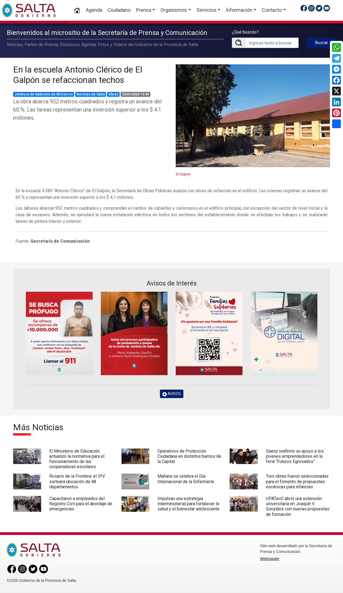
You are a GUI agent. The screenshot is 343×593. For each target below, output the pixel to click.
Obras (113, 94)
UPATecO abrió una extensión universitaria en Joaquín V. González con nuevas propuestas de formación (297, 506)
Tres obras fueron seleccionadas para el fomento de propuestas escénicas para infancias (297, 481)
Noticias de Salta (91, 94)
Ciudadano (119, 10)
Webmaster (269, 558)
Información (239, 10)
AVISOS (171, 394)
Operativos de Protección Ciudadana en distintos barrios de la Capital (189, 456)
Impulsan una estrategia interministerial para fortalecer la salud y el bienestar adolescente (188, 503)
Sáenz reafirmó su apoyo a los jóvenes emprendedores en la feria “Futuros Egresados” (295, 456)
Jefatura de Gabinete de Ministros (43, 94)
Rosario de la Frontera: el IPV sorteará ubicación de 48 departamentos (77, 481)
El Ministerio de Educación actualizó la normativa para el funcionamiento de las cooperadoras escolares (76, 458)
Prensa (143, 10)
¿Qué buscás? (245, 32)
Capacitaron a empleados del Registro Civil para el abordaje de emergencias (80, 503)
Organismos (173, 10)
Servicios (206, 10)
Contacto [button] (272, 10)
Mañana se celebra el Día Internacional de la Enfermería (185, 479)
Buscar (321, 42)
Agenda (94, 10)
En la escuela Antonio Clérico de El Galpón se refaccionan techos (77, 74)
